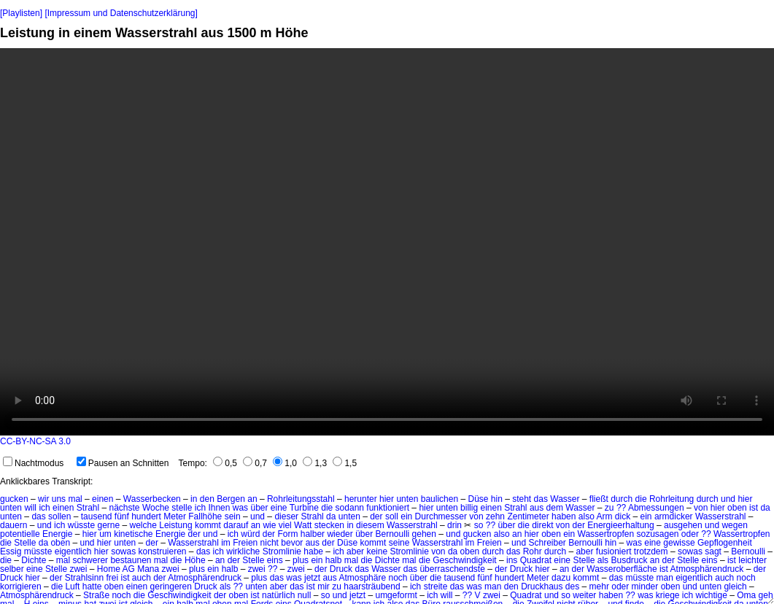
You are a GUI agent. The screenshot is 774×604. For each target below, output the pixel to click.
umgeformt (396, 595)
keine (376, 551)
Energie (57, 534)
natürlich (278, 595)
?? (621, 508)
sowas (123, 551)
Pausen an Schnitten (123, 463)
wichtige (711, 595)
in (193, 499)
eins (275, 560)
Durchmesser (441, 516)
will (30, 508)
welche (143, 525)
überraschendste (451, 569)
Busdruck (629, 560)
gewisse (678, 543)
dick (622, 516)
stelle (181, 508)
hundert (146, 516)
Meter (174, 516)
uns (59, 499)
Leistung (175, 525)
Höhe (195, 560)
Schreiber (546, 543)
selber (12, 569)
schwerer (90, 560)
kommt (208, 525)
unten (407, 499)
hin (497, 499)
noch (397, 578)
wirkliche (243, 551)
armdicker (673, 516)
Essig (10, 551)
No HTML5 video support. (387, 241)
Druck (341, 569)
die (641, 499)
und (728, 499)
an (252, 499)
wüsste (81, 525)
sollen (59, 516)
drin (454, 525)
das (541, 499)
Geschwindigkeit (464, 560)
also (586, 516)
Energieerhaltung (620, 525)
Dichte (33, 560)
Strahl (88, 508)
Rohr (532, 551)
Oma (746, 595)
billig (469, 508)
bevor (292, 543)
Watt (302, 525)
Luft (72, 586)
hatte (92, 586)
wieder (339, 534)
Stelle (25, 543)
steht (521, 499)
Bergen (231, 499)
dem (554, 508)
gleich (735, 586)
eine (279, 508)
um (105, 534)
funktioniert (387, 508)
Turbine (304, 508)
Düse (478, 499)
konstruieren (162, 551)
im (226, 543)
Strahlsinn (84, 578)
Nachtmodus (33, 463)
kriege (668, 595)
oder (690, 534)
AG (128, 569)
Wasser (564, 499)
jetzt (312, 578)
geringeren (171, 586)
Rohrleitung (671, 499)
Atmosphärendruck (707, 569)
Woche (155, 508)
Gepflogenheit (724, 543)
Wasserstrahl (720, 516)
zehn (495, 516)
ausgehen (683, 525)
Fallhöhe (205, 516)
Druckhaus (541, 586)
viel (285, 525)
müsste (38, 551)
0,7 (255, 463)
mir (323, 586)
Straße (96, 595)
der (376, 516)
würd (250, 534)
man (665, 578)
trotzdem (651, 551)
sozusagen (657, 534)
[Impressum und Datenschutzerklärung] (120, 13)
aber (355, 551)
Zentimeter (528, 516)
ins (511, 560)
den (207, 499)
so (479, 525)
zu (609, 508)
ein (406, 516)
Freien (245, 543)
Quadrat (536, 560)
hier (386, 499)
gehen (424, 534)
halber (313, 534)
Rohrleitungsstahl (301, 499)
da (765, 508)
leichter (752, 560)
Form (287, 534)
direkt (542, 525)
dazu (561, 578)
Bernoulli (393, 534)
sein (233, 516)
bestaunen (130, 560)
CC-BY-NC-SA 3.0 (35, 441)
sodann (350, 508)
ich (44, 508)
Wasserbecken (152, 499)
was (240, 508)
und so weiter (570, 595)
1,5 (345, 463)
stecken (329, 525)
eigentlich (73, 551)
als (602, 560)
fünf (122, 516)
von (701, 508)
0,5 (225, 463)
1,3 (315, 463)
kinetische (133, 534)
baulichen (439, 499)
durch (621, 499)
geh (766, 595)
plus (301, 560)
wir (43, 499)
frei (112, 578)
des (572, 586)
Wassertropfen (606, 534)
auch (141, 578)
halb (333, 560)
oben (737, 508)
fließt (598, 499)
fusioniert (614, 551)
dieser (286, 516)
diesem (370, 525)
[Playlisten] (21, 13)
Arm (604, 516)
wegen (734, 525)
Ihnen (219, 508)
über (259, 508)
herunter (360, 499)
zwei (78, 569)
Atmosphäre (362, 578)
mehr (599, 586)
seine (399, 543)
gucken (14, 499)
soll (391, 516)
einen (102, 499)
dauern (13, 525)
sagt (713, 551)
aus (536, 508)
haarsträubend (372, 586)
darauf (235, 525)
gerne (108, 525)
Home (108, 569)
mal (75, 499)
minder (645, 586)
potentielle (20, 534)
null (304, 595)
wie (269, 525)
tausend (96, 516)
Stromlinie (282, 551)
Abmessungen (656, 508)
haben (564, 516)
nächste (124, 508)
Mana (148, 569)
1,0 (285, 463)
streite (436, 586)
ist (753, 508)
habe (313, 551)
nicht (269, 543)
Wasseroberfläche (622, 569)
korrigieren (21, 586)
